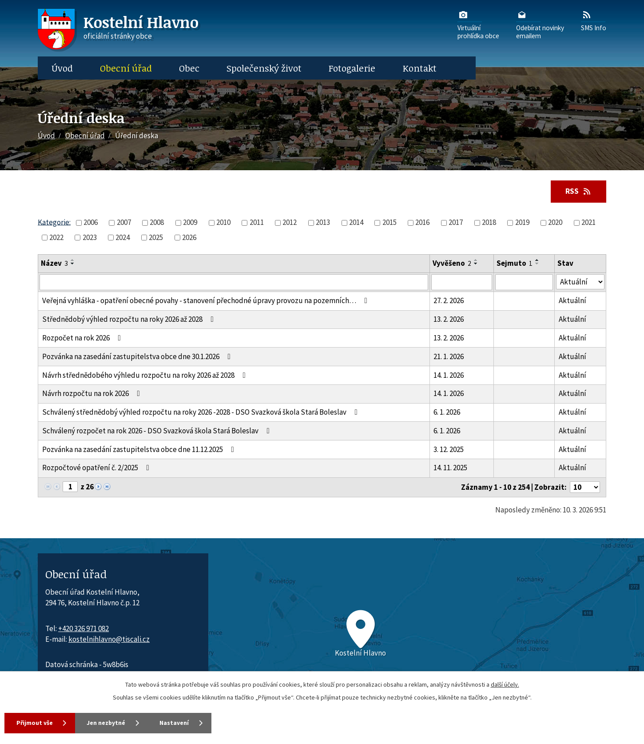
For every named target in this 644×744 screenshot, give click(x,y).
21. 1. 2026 (448, 356)
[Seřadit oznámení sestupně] (73, 264)
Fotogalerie (352, 68)
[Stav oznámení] (580, 282)
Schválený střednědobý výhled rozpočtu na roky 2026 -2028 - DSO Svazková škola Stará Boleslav (201, 412)
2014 (356, 223)
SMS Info (593, 20)
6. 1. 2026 (446, 412)
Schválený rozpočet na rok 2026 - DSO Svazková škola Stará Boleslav (157, 431)
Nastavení (182, 723)
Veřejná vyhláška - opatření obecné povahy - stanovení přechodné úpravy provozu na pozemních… (206, 301)
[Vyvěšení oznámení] (461, 282)
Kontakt (420, 68)
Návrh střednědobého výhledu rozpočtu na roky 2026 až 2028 (145, 375)
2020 (555, 223)
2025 (156, 237)
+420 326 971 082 (83, 628)
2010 (223, 223)
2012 (289, 223)
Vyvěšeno (452, 263)
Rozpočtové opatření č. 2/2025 (97, 468)
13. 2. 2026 (448, 319)
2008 (157, 223)
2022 (56, 237)
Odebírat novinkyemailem (540, 24)
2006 (90, 223)
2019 (522, 223)
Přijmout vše (35, 723)
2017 (456, 223)
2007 (124, 223)
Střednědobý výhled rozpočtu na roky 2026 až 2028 (129, 319)
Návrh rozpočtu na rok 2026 (92, 394)
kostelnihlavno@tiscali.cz (109, 639)
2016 (422, 223)
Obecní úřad (126, 68)
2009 (190, 223)
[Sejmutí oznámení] (524, 282)
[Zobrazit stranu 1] (70, 487)
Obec (189, 68)
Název (54, 263)
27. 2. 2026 (448, 301)
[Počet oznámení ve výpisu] (585, 487)
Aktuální (572, 301)
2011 (257, 223)
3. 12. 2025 (448, 449)
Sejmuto (515, 263)
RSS (577, 191)
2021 (588, 223)
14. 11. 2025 (450, 468)
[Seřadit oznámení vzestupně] (73, 260)
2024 (122, 237)
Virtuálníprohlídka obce (478, 24)
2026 (189, 237)
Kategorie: (54, 222)
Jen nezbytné (110, 723)
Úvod (62, 68)
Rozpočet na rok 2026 (83, 338)
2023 (90, 237)
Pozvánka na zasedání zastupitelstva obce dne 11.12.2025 (140, 449)
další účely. (505, 684)
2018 (489, 223)
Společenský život (264, 68)
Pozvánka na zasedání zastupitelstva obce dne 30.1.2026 (138, 356)
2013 (323, 223)
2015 (389, 223)
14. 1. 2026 (448, 375)
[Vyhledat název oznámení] (234, 282)
